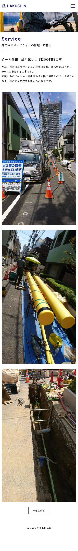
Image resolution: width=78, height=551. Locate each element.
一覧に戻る (39, 510)
